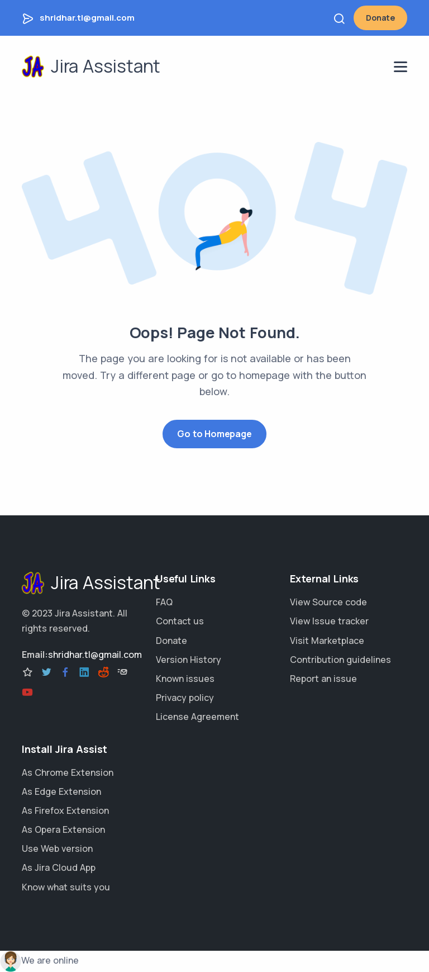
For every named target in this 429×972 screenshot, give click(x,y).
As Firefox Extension (65, 810)
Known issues (185, 678)
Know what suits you (66, 887)
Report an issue (323, 678)
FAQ (164, 602)
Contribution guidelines (340, 659)
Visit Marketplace (327, 640)
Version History (188, 659)
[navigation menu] (400, 66)
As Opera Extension (63, 829)
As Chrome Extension (67, 772)
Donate (380, 17)
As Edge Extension (61, 791)
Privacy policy (185, 697)
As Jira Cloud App (59, 867)
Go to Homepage (214, 434)
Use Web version (57, 848)
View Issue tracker (329, 621)
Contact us (180, 621)
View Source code (328, 602)
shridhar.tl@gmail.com (87, 17)
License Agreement (197, 716)
